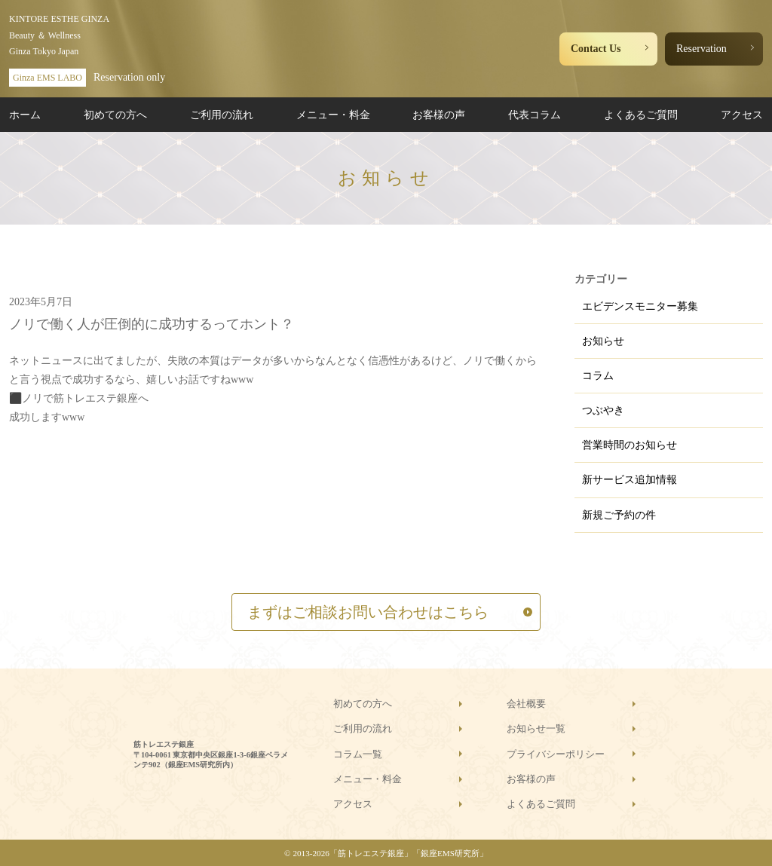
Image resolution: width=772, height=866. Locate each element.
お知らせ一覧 (536, 728)
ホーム (25, 115)
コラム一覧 (357, 754)
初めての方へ (115, 115)
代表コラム (534, 115)
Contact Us (596, 48)
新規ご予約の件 (619, 515)
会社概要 (526, 703)
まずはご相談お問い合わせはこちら (368, 612)
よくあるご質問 (641, 115)
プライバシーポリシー (556, 754)
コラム (598, 375)
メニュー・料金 (333, 115)
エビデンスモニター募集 (640, 306)
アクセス (742, 115)
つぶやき (603, 410)
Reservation (701, 48)
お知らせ (603, 341)
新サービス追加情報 (629, 479)
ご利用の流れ (221, 115)
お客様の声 (438, 115)
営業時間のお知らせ (629, 445)
